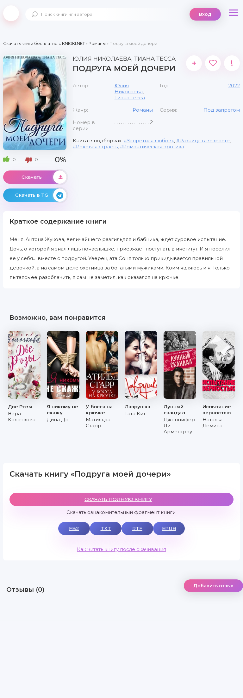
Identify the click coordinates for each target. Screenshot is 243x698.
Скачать (44, 177)
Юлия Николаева (129, 89)
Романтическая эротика (153, 147)
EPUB (169, 528)
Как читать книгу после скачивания (121, 549)
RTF (137, 528)
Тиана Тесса (130, 98)
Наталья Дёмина (212, 423)
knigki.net (11, 13)
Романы (143, 110)
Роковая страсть (97, 147)
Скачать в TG (40, 195)
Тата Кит (135, 414)
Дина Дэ (57, 420)
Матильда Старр (98, 423)
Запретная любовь (150, 141)
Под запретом (221, 110)
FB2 (74, 528)
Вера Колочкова (21, 417)
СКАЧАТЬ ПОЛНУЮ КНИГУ (118, 499)
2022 (234, 86)
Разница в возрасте (204, 141)
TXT (106, 528)
